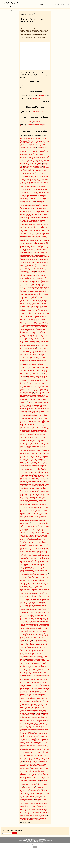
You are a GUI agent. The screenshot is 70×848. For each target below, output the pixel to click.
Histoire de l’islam (30, 519)
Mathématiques (23, 236)
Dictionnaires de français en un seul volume (30, 552)
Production (27, 338)
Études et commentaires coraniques (34, 482)
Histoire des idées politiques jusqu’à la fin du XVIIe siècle (32, 406)
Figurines (33, 818)
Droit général (29, 377)
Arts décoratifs (23, 662)
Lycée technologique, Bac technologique (29, 199)
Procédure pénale (41, 386)
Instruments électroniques (32, 651)
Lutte (28, 759)
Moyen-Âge (40, 570)
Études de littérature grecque (31, 304)
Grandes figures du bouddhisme (33, 495)
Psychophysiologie (28, 296)
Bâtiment (28, 252)
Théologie (41, 475)
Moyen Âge (43, 147)
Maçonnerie (29, 745)
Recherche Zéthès (4, 10)
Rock (21, 654)
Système (35, 366)
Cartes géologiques (39, 799)
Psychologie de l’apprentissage (38, 297)
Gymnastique (23, 758)
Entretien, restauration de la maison (33, 742)
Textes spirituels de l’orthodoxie (27, 472)
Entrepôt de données (24, 355)
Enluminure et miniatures (31, 666)
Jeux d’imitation (23, 816)
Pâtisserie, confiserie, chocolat (40, 751)
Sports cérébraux (30, 780)
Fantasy (45, 704)
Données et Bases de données (26, 369)
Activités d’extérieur (29, 685)
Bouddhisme (28, 493)
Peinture (32, 641)
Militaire (41, 589)
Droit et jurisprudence (36, 484)
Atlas (28, 698)
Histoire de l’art (30, 637)
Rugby (36, 755)
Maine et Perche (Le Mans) (33, 170)
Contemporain (27, 806)
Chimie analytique (37, 239)
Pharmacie (31, 326)
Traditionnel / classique (38, 809)
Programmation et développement (38, 360)
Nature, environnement (31, 700)
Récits (34, 619)
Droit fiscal (31, 392)
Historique (45, 695)
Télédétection (23, 549)
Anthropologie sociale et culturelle (27, 275)
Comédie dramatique (28, 614)
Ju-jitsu (45, 759)
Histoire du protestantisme (37, 517)
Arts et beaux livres (40, 635)
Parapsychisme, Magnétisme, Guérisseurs (39, 528)
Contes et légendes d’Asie (25, 605)
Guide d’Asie (29, 719)
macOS (43, 142)
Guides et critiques (38, 710)
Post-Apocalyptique (28, 590)
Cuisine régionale (45, 748)
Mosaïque (40, 666)
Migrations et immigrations (31, 259)
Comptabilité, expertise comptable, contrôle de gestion (32, 334)
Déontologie (44, 377)
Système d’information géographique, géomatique (38, 548)
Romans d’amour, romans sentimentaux (37, 97)
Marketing (22, 338)
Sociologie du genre (29, 258)
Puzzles (31, 815)
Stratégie (43, 338)
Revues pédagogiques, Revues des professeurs (30, 229)
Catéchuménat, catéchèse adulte (32, 465)
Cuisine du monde (24, 749)
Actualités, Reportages (37, 621)
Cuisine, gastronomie (25, 746)
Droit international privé (37, 393)
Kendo (25, 761)
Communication (45, 336)
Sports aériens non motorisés (31, 765)
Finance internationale (30, 440)
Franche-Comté (38, 164)
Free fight (33, 761)
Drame (41, 614)
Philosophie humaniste (25, 285)
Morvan (22, 160)
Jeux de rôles (26, 815)
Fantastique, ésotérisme (25, 705)
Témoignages (35, 634)
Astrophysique (31, 246)
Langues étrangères (27, 306)
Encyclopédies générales (34, 560)
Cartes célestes (38, 802)
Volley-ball (45, 755)
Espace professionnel (42, 839)
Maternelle (22, 202)
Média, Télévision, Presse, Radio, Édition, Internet (35, 630)
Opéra (27, 656)
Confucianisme (23, 510)
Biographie (43, 707)
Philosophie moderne (41, 284)
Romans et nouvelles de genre (41, 573)
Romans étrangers (31, 573)
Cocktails (38, 752)
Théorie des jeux (41, 437)
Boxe (25, 759)
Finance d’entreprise (24, 335)
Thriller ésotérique (34, 582)
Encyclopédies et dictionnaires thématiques (34, 563)
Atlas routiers (33, 803)
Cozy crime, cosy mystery (35, 577)
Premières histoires (24, 681)
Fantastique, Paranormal (25, 694)
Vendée (44, 170)
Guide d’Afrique (41, 717)
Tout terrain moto (32, 764)
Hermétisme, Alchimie (39, 526)
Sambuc (30, 842)
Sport (48, 630)
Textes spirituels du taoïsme (26, 509)
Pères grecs (35, 479)
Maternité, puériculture (38, 736)
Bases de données (37, 369)
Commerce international (25, 339)
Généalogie (42, 794)
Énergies (29, 253)
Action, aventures (24, 697)
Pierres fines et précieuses (32, 663)
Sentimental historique (29, 584)
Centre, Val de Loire (41, 160)
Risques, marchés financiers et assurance (38, 447)
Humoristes (32, 796)
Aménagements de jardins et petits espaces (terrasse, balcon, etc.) (34, 793)
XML (26, 144)
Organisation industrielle (25, 444)
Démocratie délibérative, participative (28, 415)
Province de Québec (35, 191)
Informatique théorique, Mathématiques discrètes (37, 237)
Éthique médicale (31, 331)
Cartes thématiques (30, 802)
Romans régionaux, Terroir (39, 606)
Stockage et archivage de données (40, 354)
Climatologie (41, 541)
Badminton (33, 775)
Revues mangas (41, 714)
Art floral (44, 666)
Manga (46, 711)
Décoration (40, 745)
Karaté (21, 761)
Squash (29, 775)
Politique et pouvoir (24, 420)
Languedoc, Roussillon (37, 166)
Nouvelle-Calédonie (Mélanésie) (27, 185)
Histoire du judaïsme (39, 519)
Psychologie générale (34, 291)
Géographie (28, 538)
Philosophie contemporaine (31, 287)
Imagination (27, 812)
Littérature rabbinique (34, 491)
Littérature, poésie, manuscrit (33, 675)
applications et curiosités (35, 840)
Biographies (45, 633)
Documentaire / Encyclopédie (41, 697)
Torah (30, 487)
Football (32, 755)
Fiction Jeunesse (40, 689)
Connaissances (36, 811)
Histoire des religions (29, 516)
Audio (27, 353)
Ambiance (26, 811)
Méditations (44, 525)
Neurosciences (23, 249)
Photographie (23, 659)
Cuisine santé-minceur (29, 751)
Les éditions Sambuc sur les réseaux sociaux (35, 841)
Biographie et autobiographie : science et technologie (35, 234)
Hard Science (23, 589)
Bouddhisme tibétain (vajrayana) (27, 498)
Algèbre (29, 236)
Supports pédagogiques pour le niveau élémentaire (31, 224)
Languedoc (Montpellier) (30, 167)
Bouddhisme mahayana (39, 497)
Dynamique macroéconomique (35, 439)
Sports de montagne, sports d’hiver (36, 771)
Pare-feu (24, 376)
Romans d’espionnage (34, 574)
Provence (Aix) (27, 175)
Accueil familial (40, 265)
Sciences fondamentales (37, 233)
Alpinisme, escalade (24, 773)
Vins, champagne (28, 752)
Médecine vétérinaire (29, 329)
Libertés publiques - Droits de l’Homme (32, 382)
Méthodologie (36, 300)
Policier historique (24, 576)
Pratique (26, 716)
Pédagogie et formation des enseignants (36, 221)
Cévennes (45, 166)
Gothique (26, 592)
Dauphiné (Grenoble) (33, 176)
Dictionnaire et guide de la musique (37, 646)
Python (47, 141)
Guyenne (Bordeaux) (32, 154)
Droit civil (25, 387)
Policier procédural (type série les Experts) (38, 576)
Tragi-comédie (36, 614)
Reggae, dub (25, 654)
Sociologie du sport (28, 264)
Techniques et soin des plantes (39, 792)
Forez (39, 176)
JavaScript (27, 141)
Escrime (31, 759)
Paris (25, 166)
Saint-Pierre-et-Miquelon (29, 186)
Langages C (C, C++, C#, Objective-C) (38, 141)
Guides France (23, 722)
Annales (39, 210)
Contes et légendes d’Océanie (26, 606)
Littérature (24, 6)
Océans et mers (27, 786)
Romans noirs (45, 577)
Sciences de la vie (24, 242)
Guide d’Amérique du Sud (35, 720)
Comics (44, 710)
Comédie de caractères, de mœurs (27, 611)
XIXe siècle (27, 150)
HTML (47, 140)
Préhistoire (33, 147)
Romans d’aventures (24, 574)
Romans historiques (24, 599)
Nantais (41, 170)
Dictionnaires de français (41, 551)
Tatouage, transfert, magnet (26, 689)
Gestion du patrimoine (35, 738)
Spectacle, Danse (43, 631)
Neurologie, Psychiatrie (25, 328)
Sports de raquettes (40, 774)
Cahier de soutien (42, 202)
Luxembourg (23, 191)
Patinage (38, 773)
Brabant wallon (30, 189)
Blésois (26, 161)
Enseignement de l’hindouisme (39, 500)
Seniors (30, 736)
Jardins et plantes (38, 673)
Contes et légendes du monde (35, 600)
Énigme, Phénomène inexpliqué (34, 529)
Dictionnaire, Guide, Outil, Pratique (37, 323)
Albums (22, 678)
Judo (43, 759)
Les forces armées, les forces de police (37, 420)
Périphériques (23, 344)
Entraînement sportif (42, 777)
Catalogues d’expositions (29, 668)
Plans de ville (39, 803)
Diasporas (35, 280)
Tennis (46, 774)
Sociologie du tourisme (37, 264)
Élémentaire (39, 194)
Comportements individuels (33, 434)
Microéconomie (23, 437)
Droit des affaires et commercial (32, 389)
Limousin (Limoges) (24, 179)
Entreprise (33, 332)
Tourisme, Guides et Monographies (36, 716)
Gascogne (25, 154)
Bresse (26, 176)
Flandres (36, 189)
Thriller (22, 579)
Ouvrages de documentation (39, 567)
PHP (27, 142)
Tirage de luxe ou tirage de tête (27, 710)
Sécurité (22, 373)
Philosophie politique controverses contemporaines (31, 411)
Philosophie (23, 282)
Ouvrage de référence (37, 213)
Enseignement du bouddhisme (33, 494)
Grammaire (39, 214)
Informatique (42, 341)
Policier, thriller (33, 695)
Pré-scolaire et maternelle (30, 194)
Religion (27, 455)
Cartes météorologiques (29, 800)
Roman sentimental (39, 36)
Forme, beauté (35, 733)
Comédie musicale (42, 609)
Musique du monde (29, 657)
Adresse (42, 811)
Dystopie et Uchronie (30, 587)
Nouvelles (22, 608)
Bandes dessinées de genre (30, 704)
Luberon (42, 173)
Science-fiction (38, 586)
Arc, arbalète (42, 758)
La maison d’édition (27, 839)
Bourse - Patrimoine (44, 443)
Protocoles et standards (29, 364)
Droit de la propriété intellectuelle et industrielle (30, 390)
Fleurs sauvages (43, 784)
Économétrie (42, 434)
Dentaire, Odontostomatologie (40, 326)
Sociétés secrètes (29, 530)
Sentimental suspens (37, 125)
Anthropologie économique (26, 280)
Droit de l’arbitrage (44, 389)
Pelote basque (39, 756)
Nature (27, 784)
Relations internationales (33, 418)
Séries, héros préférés (41, 691)
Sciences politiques (30, 405)
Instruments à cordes (25, 650)
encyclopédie (42, 840)
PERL (24, 142)
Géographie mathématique (31, 545)
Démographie (40, 259)
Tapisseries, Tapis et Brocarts (33, 662)
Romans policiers (43, 574)
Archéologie (35, 245)
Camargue (37, 173)
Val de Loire (39, 163)
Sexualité (25, 261)
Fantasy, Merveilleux (33, 593)
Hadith (26, 145)
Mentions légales (33, 839)
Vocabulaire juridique (25, 379)
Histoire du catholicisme (25, 517)
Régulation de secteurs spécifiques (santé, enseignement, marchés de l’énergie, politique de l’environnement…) (33, 446)
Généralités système (42, 366)
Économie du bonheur (25, 430)
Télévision (38, 813)
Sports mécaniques (43, 761)
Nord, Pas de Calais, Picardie (42, 167)
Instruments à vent (34, 650)
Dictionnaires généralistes (39, 554)
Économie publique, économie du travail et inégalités (37, 428)
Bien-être (45, 733)
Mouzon (29, 164)
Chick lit (32, 586)
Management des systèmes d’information (39, 355)
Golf (37, 775)
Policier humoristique (25, 577)
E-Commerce (35, 351)
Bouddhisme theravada (29, 497)
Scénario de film (32, 631)
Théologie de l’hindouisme (26, 501)
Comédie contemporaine (43, 612)
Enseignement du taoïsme (42, 507)
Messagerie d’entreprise (25, 357)
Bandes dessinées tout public (31, 703)
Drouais (35, 161)
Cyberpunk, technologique (41, 587)
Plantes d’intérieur (41, 790)
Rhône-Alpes (42, 175)
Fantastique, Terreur (37, 590)
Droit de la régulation (40, 385)
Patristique (22, 479)
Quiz (43, 6)
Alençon (37, 157)
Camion (47, 762)
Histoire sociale (43, 258)
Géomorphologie (34, 541)
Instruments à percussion (41, 649)
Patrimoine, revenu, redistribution (32, 431)
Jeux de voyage (30, 819)
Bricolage (40, 740)
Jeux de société (44, 780)
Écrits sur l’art (37, 637)
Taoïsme (47, 506)
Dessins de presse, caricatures (32, 797)
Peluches (37, 818)
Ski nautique (37, 770)
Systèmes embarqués (25, 367)
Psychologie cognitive (40, 293)
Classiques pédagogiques (31, 220)
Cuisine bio (39, 749)
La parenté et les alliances (33, 281)
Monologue (45, 614)
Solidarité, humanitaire (41, 271)
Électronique (28, 250)
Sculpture (28, 641)
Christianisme (32, 455)
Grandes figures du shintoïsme (38, 506)
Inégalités (22, 259)
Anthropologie (23, 272)
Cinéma (26, 631)
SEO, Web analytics (43, 351)
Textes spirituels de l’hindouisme (39, 501)
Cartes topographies (39, 800)
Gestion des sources (27, 354)
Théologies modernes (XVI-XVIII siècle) (34, 476)
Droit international (28, 393)
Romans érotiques (33, 598)
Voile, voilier (31, 770)
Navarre (39, 154)
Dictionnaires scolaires (37, 555)
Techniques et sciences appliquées (34, 249)
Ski (44, 771)
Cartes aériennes (45, 802)
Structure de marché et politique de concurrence (31, 449)
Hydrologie (46, 541)
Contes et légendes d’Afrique (41, 603)
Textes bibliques (39, 455)
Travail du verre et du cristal (32, 665)
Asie (39, 145)
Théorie (47, 341)
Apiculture (22, 784)
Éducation (22, 431)
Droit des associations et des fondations (36, 401)
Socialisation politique (41, 414)
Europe (26, 147)
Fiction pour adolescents (39, 692)
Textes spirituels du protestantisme (28, 468)
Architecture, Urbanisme (36, 252)
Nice (45, 173)
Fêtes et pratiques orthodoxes (39, 471)
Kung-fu (29, 761)
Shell (29, 142)
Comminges (27, 180)
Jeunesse (28, 522)
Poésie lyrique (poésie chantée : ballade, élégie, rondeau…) (36, 615)
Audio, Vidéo (23, 353)
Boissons (22, 752)
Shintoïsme (37, 503)
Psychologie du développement (27, 294)
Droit (25, 377)
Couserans (32, 180)
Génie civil (22, 250)
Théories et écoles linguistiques (27, 307)
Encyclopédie (37, 7)
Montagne (33, 786)
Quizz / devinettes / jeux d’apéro (42, 812)
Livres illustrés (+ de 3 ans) (42, 679)
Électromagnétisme (39, 246)
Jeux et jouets (43, 808)
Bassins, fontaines (36, 794)
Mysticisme (26, 459)
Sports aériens (39, 764)
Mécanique (33, 250)
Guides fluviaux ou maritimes (42, 724)
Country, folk (45, 654)
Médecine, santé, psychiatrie (26, 627)
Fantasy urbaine (45, 596)
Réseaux (28, 360)
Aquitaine (42, 153)
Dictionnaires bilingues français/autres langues (30, 558)
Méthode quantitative (32, 437)
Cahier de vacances (40, 201)
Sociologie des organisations (26, 262)
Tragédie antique (37, 608)
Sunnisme (41, 485)
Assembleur (23, 361)
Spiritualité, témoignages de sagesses (33, 525)
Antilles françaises (33, 183)
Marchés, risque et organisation (33, 443)
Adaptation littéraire (24, 708)
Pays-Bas (28, 191)
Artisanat (47, 739)
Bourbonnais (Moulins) (30, 156)
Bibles (44, 455)
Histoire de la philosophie (31, 282)
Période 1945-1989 (32, 536)
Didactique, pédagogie (25, 223)
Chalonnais (34, 158)
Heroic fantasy (29, 595)
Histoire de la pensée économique (33, 450)
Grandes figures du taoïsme (39, 509)
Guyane (39, 183)
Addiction (41, 256)
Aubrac (42, 179)
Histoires (34, 691)
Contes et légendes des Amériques (39, 605)
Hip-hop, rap (23, 656)
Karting (39, 762)
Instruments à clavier (30, 649)
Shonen (29, 713)
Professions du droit (37, 377)
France (29, 147)
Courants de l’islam (34, 485)
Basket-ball (22, 756)
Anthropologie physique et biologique (35, 272)
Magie (32, 526)
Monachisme (33, 481)
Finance (46, 334)
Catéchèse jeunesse (36, 469)
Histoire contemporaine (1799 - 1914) (28, 535)
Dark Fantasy (30, 596)
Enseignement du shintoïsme (37, 504)
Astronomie (27, 243)
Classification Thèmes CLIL (34, 121)
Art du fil (22, 740)
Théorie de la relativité (43, 247)
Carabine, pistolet (35, 758)
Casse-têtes (35, 815)
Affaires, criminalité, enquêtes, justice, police (39, 625)
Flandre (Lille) (30, 169)
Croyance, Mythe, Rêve (39, 530)
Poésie (21, 615)
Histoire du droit (43, 379)
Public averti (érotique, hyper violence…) (38, 708)
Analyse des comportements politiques (35, 409)
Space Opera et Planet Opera (33, 589)
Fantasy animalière (24, 598)
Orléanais (43, 161)
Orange (22, 175)
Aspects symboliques (44, 281)
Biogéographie (23, 542)
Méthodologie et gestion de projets (27, 336)
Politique (22, 633)
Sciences (47, 669)
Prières (32, 493)
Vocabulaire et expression (32, 215)
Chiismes (45, 485)
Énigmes (32, 812)
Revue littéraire (40, 842)
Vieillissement (35, 735)
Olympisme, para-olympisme (31, 777)
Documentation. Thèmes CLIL (39, 111)
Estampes (43, 644)
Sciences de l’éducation (25, 318)
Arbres (21, 786)
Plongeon (32, 768)
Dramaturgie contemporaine (26, 609)
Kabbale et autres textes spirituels (27, 488)
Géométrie (37, 236)
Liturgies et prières (36, 462)
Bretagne (35, 160)
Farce (43, 611)
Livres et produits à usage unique (42, 685)
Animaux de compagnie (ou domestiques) (29, 783)
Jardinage (28, 789)
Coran (25, 482)
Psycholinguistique (30, 313)
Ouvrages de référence (30, 551)
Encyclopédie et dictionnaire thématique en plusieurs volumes (34, 565)
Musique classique (42, 651)
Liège (43, 189)
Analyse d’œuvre (24, 221)
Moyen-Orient (43, 145)
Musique (22, 631)
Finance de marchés (34, 335)
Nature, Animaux (33, 670)
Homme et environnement (34, 277)
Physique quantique (33, 247)
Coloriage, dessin (38, 687)
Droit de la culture (37, 404)
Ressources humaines (35, 338)
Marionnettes (43, 818)
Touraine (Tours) (33, 163)
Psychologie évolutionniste (38, 296)
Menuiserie (34, 745)
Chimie (26, 239)
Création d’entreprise (40, 332)
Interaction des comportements (39, 436)
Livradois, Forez (39, 156)
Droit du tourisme (28, 404)
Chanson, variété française (26, 653)
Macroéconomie (24, 439)
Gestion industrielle (43, 335)
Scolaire (41, 192)
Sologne (27, 163)
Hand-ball (40, 755)
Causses (22, 180)
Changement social (32, 255)
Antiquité (39, 147)
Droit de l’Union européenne (35, 395)
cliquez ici (40, 844)
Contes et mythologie (25, 692)
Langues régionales (37, 303)
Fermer (35, 846)
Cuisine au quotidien (44, 746)
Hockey (31, 756)
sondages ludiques (48, 840)
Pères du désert (29, 479)
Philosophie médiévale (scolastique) (28, 284)
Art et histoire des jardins (25, 794)
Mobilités (46, 259)
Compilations (38, 796)
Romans (37, 571)
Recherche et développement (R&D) (28, 341)
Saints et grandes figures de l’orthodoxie (34, 474)
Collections (22, 796)
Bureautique (29, 358)
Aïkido (40, 759)
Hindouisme (37, 498)
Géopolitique (26, 544)
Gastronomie (46, 675)
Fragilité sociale (32, 271)
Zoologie (22, 243)
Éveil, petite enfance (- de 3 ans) (31, 676)
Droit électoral (28, 383)
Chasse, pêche (26, 781)
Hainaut (40, 189)
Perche (41, 157)
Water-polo (36, 768)
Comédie (35, 609)
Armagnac (38, 179)
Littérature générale (41, 95)
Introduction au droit (35, 379)
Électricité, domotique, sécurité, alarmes (29, 743)
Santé (21, 261)
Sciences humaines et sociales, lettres (40, 253)
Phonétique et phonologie (40, 307)
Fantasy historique (37, 596)
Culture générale (24, 813)
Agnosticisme (43, 514)
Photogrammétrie (32, 546)
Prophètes (27, 485)
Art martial (35, 759)
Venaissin (36, 175)
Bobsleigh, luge (32, 773)
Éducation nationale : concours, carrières (39, 227)
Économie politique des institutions (38, 430)
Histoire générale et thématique (27, 532)
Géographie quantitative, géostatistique (35, 549)
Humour (32, 707)
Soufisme (22, 487)
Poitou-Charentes (24, 172)
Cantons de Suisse (44, 191)
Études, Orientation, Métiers (38, 230)
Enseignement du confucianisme (27, 511)
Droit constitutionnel (36, 383)
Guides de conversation (32, 722)
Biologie (30, 242)
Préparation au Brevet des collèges (27, 205)
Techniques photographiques (40, 660)
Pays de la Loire (44, 169)
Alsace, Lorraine (35, 151)
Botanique (34, 242)
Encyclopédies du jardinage (36, 789)
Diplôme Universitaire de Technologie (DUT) (32, 138)
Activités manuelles (36, 684)
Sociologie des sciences (38, 262)
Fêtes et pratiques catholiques (37, 460)
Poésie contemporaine (29, 618)
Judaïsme (27, 487)
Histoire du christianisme (40, 516)
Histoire (46, 530)
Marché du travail (34, 441)
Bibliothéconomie (37, 568)
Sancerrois (22, 163)
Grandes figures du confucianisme (34, 513)
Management (39, 336)
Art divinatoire (23, 529)
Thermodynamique (24, 247)
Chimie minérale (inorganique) (32, 240)
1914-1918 (25, 151)
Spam (28, 376)
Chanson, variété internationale (39, 653)
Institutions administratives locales (28, 414)
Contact (68, 6)
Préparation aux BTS (34, 208)
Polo (34, 756)
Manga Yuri (45, 713)
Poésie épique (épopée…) (25, 616)
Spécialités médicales (42, 325)
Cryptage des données (34, 376)
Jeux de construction (42, 815)
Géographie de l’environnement (37, 544)
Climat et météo (45, 787)
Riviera (32, 175)
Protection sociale (24, 271)
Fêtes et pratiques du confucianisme (39, 510)
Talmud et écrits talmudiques (38, 487)
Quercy (27, 182)
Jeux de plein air (36, 819)
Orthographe (45, 214)
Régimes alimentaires (39, 732)
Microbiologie (44, 242)
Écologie (39, 242)
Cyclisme (28, 767)
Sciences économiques (28, 423)
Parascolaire (32, 201)
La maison (61, 6)
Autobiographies (38, 633)
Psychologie (26, 291)
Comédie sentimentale (44, 127)
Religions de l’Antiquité (35, 514)
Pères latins (40, 479)
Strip (26, 711)
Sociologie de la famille (42, 261)
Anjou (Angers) (23, 170)
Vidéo (30, 353)
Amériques (35, 145)
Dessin (27, 644)
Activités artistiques (24, 739)
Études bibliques (30, 456)
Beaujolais (22, 176)
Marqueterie (42, 665)
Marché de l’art (29, 640)
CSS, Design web (42, 140)
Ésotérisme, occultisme (25, 526)
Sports (41, 675)
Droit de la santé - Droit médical (39, 402)
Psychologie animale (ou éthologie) (27, 299)
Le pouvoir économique (34, 421)
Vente (37, 341)
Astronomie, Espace (24, 670)
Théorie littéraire (43, 300)
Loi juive (47, 487)
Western (28, 707)
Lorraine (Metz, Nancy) (34, 153)
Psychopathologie (38, 294)
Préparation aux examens (43, 204)
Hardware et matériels (25, 342)
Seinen (32, 713)
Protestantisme (29, 466)
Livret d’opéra (32, 656)
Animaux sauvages (43, 783)
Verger (30, 792)
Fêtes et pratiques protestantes (39, 466)
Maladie (31, 269)
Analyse (33, 236)
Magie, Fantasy (35, 694)
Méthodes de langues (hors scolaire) (35, 727)
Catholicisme (28, 460)
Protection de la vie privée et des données (33, 373)
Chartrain (30, 161)
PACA (33, 173)
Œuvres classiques (29, 570)
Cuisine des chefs (32, 749)
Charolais (39, 158)
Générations (36, 258)
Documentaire (38, 707)
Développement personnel (26, 735)
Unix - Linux (39, 142)
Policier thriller (34, 705)
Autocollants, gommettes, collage (27, 687)
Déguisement (23, 819)
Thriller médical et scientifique (37, 580)
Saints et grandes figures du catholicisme (34, 463)
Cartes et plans (42, 797)
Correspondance (44, 738)
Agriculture (45, 249)
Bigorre (46, 179)
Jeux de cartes (37, 780)
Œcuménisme (33, 459)
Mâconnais (44, 158)
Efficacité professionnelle (33, 729)
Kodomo (22, 713)
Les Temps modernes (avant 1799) (42, 533)
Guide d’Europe (34, 717)
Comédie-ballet (38, 611)
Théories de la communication (34, 315)
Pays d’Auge (45, 157)
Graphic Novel (42, 711)
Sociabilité (30, 261)
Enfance (26, 736)
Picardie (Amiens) (37, 169)
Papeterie (35, 689)
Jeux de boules (42, 775)
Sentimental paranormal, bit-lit (32, 127)
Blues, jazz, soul (38, 654)
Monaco (33, 188)
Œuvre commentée (42, 220)
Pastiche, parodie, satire (30, 635)
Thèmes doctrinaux (43, 478)
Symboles (28, 528)
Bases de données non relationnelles (35, 370)
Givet (26, 164)
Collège (35, 195)
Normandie (32, 157)
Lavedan (31, 182)
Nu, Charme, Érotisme (29, 673)
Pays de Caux (23, 158)
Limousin (35, 177)
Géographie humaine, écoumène (34, 542)
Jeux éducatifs (30, 809)
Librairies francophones (52, 6)
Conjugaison (23, 215)
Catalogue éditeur (29, 568)
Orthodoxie (30, 471)
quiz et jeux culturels (26, 840)
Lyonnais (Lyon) (44, 176)
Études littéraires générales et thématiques (29, 301)
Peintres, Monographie (40, 641)
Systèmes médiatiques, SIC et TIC (40, 316)
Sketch (21, 614)
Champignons (36, 784)
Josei (36, 713)
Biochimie (30, 239)
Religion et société (29, 523)
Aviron (41, 770)
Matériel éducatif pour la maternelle (38, 223)
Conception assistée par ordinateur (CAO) (32, 345)
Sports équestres (32, 774)
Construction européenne (36, 417)
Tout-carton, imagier (42, 676)
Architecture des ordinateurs (37, 342)
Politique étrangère (43, 418)
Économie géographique (33, 425)
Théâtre (27, 608)
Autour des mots (31, 813)
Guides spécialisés (42, 722)
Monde (32, 533)
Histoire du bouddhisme (34, 520)
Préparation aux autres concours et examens (37, 231)
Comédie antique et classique (31, 612)
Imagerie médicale (24, 326)
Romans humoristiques (43, 598)
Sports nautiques (24, 770)
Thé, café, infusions (45, 752)
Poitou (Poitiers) (28, 173)
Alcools (34, 752)
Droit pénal (34, 386)
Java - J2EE (22, 141)
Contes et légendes (24, 600)
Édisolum (34, 842)
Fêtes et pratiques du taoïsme (30, 507)
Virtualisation (33, 367)
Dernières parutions (15, 6)
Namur (46, 189)
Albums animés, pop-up (29, 678)
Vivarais (31, 177)
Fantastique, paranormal (25, 805)
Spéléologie (25, 774)
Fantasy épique (36, 595)
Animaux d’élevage (43, 781)
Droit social (44, 390)
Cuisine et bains (44, 742)
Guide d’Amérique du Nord (38, 719)
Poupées (28, 818)
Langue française (29, 303)
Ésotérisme (46, 526)
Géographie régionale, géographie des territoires (30, 539)
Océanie (22, 147)
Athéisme (22, 516)
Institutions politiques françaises (39, 412)
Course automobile (24, 762)
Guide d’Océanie (44, 720)
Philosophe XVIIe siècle (36, 285)
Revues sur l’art (36, 640)
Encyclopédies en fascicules (26, 567)
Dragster (43, 762)
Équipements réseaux (34, 363)
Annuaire (22, 568)
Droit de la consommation (39, 392)
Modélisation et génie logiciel (32, 361)
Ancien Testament (31, 144)
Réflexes (46, 811)
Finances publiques (31, 385)
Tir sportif (29, 758)
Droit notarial (29, 402)
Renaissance (23, 148)
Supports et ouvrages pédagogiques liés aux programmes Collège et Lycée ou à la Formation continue (34, 226)
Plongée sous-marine (44, 768)
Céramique (22, 666)
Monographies (30, 660)
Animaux (22, 698)
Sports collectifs (27, 755)
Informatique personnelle (37, 357)
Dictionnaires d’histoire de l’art (34, 638)
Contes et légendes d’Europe (35, 602)
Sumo (37, 761)
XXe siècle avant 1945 (30, 571)
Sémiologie (22, 313)
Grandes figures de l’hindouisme (27, 503)
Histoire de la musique (34, 647)
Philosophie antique (42, 282)
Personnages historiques (40, 532)
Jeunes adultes (45, 803)
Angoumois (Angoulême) (33, 172)
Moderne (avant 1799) (34, 599)
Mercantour (23, 177)
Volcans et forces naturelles (35, 787)
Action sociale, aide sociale (31, 265)
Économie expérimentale (25, 436)
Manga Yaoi (39, 713)
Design (21, 668)
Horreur (40, 705)
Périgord (43, 154)
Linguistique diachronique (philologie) (34, 310)
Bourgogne (29, 158)
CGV (37, 839)
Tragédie (31, 608)
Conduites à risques (35, 266)
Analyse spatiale (39, 546)
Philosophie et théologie (33, 478)
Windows (22, 144)
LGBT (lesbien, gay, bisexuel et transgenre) (29, 192)
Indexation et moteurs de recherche (39, 371)
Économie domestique (25, 738)
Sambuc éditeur (10, 3)
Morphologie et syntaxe (25, 309)
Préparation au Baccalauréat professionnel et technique (36, 207)
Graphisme (29, 344)
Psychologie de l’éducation (26, 297)
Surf (24, 771)
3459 (28, 95)
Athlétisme (44, 756)
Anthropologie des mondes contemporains (34, 278)
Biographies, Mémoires (30, 633)
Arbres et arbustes (24, 792)
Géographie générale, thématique (39, 538)
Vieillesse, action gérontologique (40, 269)
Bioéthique (27, 290)
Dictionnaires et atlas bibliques (31, 458)
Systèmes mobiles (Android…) (43, 367)
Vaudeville (22, 612)
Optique (25, 253)
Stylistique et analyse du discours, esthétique (36, 312)
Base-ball (27, 756)
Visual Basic (33, 142)
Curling (42, 773)
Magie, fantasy (35, 805)
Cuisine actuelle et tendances (26, 748)
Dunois (38, 161)
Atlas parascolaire (40, 218)
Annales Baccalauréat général (32, 211)
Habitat (44, 745)
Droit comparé (42, 380)
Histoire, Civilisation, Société (39, 669)
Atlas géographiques (24, 803)
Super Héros (30, 711)
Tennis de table (23, 775)
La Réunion (44, 183)
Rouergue (35, 182)
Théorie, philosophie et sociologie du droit (29, 380)
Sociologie (35, 261)
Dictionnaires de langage (25, 555)
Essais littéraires (28, 621)
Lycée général (40, 195)
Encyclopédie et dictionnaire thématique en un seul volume (33, 564)
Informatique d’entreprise (38, 353)
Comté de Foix (38, 180)
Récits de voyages (28, 619)
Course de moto (23, 764)
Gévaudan (22, 167)
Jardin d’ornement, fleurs (31, 790)
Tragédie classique (45, 608)
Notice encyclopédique (25, 13)
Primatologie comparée (29, 274)
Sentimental (23, 695)
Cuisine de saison (37, 748)
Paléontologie (29, 245)
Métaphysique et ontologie (29, 288)
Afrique (30, 145)
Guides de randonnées (31, 724)
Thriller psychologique (29, 579)
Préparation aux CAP (24, 208)
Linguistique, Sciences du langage (39, 306)
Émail (39, 663)
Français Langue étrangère (26, 233)
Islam (37, 481)
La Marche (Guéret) (42, 177)
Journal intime (23, 634)
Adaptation (36, 711)
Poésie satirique (34, 616)
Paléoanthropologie (39, 274)
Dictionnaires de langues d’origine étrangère (38, 557)
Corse (33, 164)
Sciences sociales (24, 255)
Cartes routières (30, 799)
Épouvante (39, 695)
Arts (30, 6)
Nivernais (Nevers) (28, 160)
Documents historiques (25, 533)
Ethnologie (40, 280)
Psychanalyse (39, 299)
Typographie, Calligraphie (34, 644)
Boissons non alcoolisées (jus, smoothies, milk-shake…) (32, 754)
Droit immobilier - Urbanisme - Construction (36, 398)
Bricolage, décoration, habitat (31, 740)
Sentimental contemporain (26, 125)
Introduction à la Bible (39, 456)
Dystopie (38, 808)
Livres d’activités (28, 684)
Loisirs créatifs (41, 739)
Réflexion (31, 811)
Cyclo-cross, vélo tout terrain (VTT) (38, 767)
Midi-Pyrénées (32, 179)
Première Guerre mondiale (32, 148)
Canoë (26, 771)
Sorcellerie (22, 528)
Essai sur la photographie (32, 659)
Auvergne (22, 156)
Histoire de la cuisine (34, 746)
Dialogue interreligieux (38, 523)
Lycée (36, 202)
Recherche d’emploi (43, 729)
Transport (32, 781)
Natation (27, 768)
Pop (47, 653)
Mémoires (29, 634)
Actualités (5, 6)
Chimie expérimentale (44, 240)
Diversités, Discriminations (32, 256)
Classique (22, 711)
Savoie (27, 177)
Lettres (31, 300)
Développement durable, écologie (39, 339)
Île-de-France (29, 166)
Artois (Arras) (23, 169)
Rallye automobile (33, 762)
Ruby (21, 142)
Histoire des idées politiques (40, 405)
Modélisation (41, 347)
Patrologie (27, 481)
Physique (22, 239)
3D (37, 347)
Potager (47, 790)
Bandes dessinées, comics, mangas (37, 701)
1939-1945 (29, 151)
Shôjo (26, 713)
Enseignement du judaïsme (36, 490)
